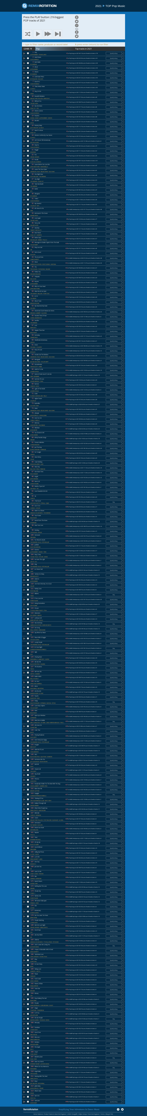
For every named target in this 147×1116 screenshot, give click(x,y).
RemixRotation (30, 1109)
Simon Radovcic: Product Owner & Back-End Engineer (49, 1114)
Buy (114, 502)
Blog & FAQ (109, 1114)
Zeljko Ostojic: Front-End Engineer (88, 1114)
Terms (102, 1114)
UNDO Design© (72, 1114)
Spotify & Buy (114, 53)
